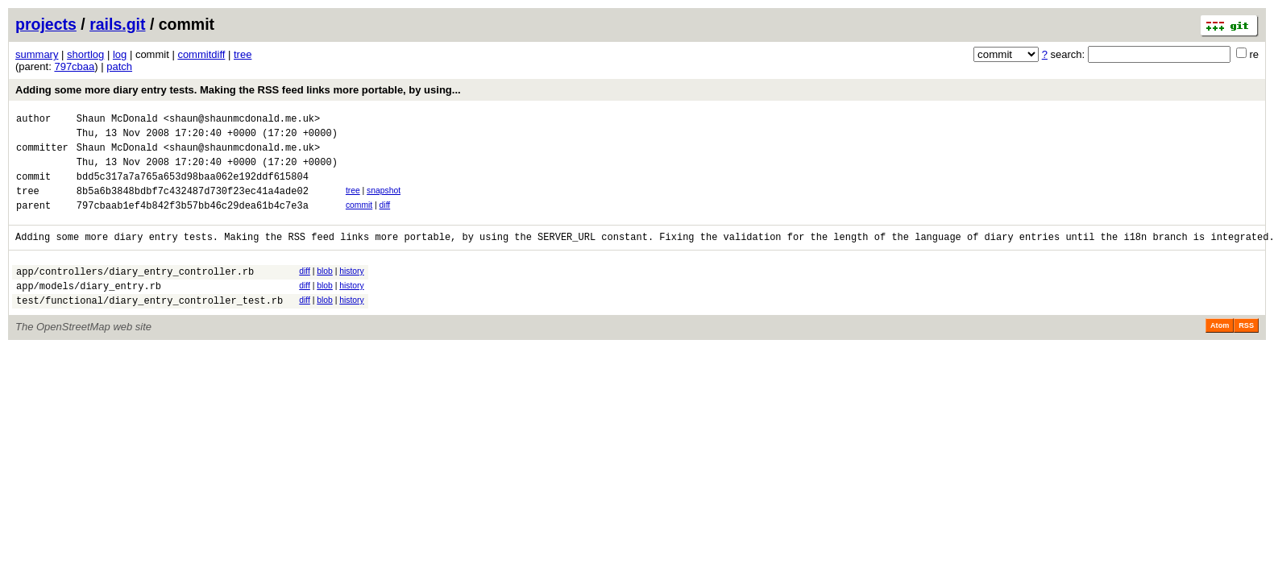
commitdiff (201, 54)
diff (385, 219)
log (120, 54)
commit (359, 219)
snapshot (383, 202)
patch (119, 66)
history (351, 290)
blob (325, 290)
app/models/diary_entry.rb (88, 310)
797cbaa (74, 66)
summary (36, 54)
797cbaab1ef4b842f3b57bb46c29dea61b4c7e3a (193, 222)
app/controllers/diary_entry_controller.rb (135, 293)
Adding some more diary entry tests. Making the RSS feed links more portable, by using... (238, 90)
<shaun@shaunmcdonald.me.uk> (242, 120)
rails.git (117, 24)
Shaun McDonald (117, 120)
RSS (1246, 352)
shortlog (85, 54)
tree (242, 54)
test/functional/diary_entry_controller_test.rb (149, 327)
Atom (1219, 352)
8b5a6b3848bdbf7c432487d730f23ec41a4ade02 (193, 205)
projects (46, 24)
